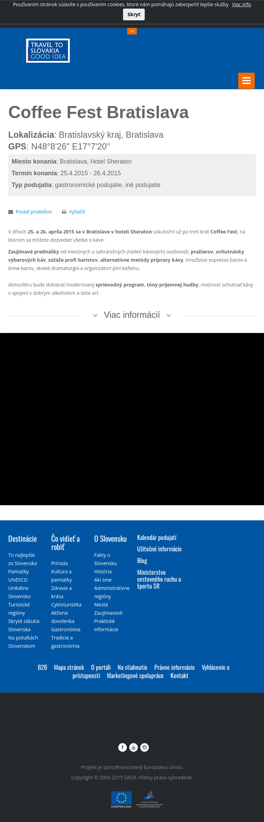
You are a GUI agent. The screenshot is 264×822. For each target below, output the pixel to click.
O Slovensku (110, 537)
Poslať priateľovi (34, 211)
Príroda (59, 563)
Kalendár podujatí (156, 536)
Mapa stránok (69, 666)
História (103, 571)
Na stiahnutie (132, 666)
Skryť (134, 14)
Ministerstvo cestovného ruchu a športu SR (159, 578)
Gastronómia (65, 629)
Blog (142, 560)
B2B (42, 666)
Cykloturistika (66, 604)
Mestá (101, 604)
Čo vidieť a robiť (65, 542)
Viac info (241, 4)
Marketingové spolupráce (135, 674)
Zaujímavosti (108, 612)
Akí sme (103, 579)
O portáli (101, 666)
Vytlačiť (77, 211)
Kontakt (179, 674)
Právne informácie (174, 666)
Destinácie (22, 537)
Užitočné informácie (159, 548)
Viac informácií (132, 314)
